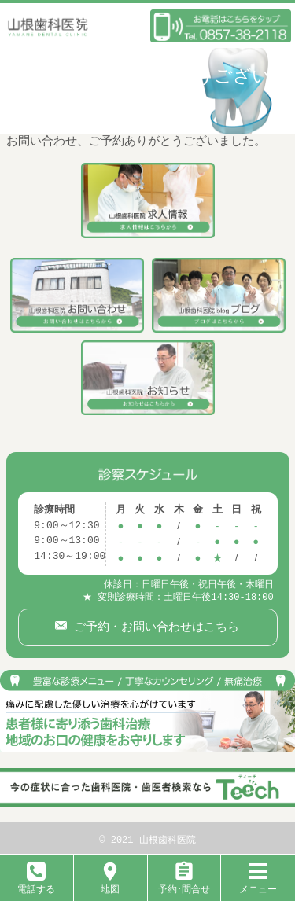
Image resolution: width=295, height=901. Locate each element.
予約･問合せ (184, 883)
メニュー (258, 883)
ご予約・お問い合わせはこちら (153, 623)
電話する (36, 883)
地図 (110, 883)
